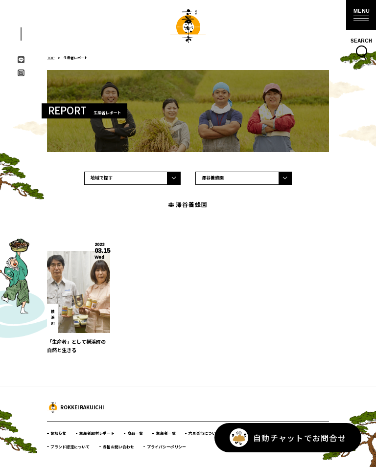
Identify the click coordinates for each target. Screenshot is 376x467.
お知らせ (58, 433)
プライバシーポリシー (166, 446)
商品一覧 (135, 433)
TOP (50, 57)
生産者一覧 (166, 433)
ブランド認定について (70, 446)
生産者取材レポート (97, 433)
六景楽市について (204, 433)
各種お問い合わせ (118, 446)
